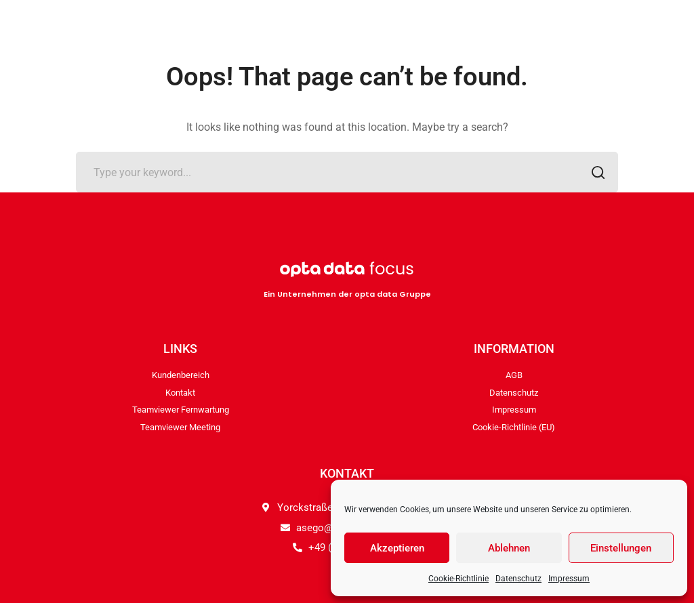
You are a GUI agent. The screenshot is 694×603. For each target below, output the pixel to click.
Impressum (569, 578)
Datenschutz (518, 578)
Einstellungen (620, 548)
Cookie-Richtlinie (458, 578)
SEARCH (594, 174)
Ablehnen (509, 548)
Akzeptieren (397, 548)
